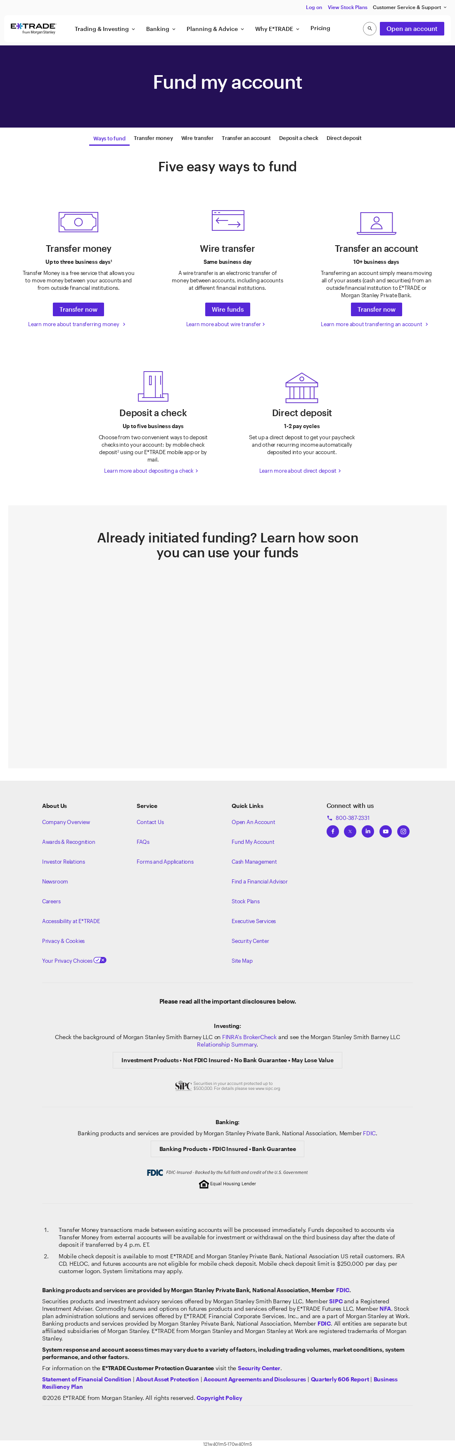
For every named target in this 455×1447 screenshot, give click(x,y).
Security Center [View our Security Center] (250, 939)
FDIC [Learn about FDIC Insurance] (369, 1131)
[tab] (109, 137)
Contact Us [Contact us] (150, 820)
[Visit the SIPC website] (335, 1299)
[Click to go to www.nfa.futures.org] (385, 1307)
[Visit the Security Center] (259, 1366)
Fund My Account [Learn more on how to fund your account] (253, 840)
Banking (161, 29)
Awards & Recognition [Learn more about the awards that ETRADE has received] (68, 840)
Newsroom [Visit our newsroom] (55, 880)
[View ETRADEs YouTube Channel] (385, 827)
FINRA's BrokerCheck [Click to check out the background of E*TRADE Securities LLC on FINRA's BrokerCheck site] (249, 1035)
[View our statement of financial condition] (86, 1377)
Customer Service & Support (410, 7)
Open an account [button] (412, 28)
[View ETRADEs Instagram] (403, 827)
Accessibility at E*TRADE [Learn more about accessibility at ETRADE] (71, 920)
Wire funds (228, 308)
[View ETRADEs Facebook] (333, 827)
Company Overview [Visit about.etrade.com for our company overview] (66, 820)
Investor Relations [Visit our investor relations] (63, 860)
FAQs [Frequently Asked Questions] (143, 840)
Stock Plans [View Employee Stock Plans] (246, 900)
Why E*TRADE (278, 29)
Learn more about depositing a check (152, 469)
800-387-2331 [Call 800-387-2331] (348, 816)
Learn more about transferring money (77, 323)
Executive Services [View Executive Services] (254, 920)
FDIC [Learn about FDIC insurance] (342, 1288)
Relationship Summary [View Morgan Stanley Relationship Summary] (226, 1043)
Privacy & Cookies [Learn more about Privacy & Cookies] (63, 939)
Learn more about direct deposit (301, 469)
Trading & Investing (105, 29)
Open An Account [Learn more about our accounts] (253, 820)
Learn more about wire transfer (226, 323)
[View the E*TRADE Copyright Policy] (219, 1396)
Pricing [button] (320, 27)
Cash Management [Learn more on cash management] (254, 860)
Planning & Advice (216, 29)
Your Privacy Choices (74, 959)
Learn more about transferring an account (375, 323)
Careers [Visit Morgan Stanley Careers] (51, 900)
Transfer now (78, 308)
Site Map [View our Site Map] (242, 959)
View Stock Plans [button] (347, 7)
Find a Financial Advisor (260, 880)
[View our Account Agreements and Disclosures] (255, 1377)
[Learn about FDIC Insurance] (324, 1322)
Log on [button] (314, 7)
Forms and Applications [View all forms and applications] (165, 860)
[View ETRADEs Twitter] (350, 827)
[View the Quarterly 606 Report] (340, 1377)
